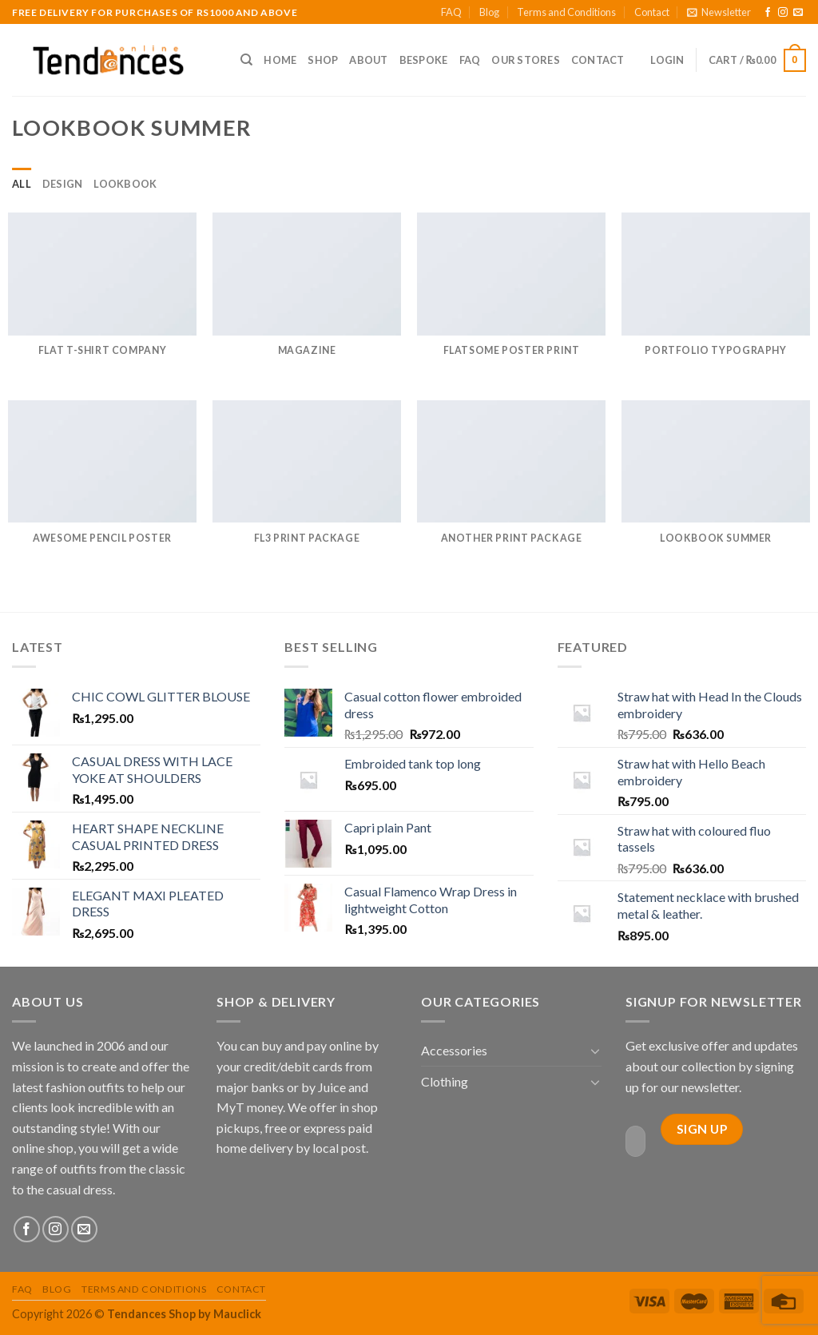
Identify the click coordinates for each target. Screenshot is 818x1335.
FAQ (451, 12)
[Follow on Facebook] (767, 12)
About (368, 60)
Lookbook (125, 183)
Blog (489, 12)
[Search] (246, 60)
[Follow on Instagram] (783, 12)
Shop (323, 60)
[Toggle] (595, 1050)
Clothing (444, 1081)
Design (62, 183)
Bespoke (423, 60)
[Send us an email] (798, 12)
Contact (651, 12)
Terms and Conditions (566, 12)
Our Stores (525, 60)
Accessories (454, 1050)
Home (280, 60)
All (21, 183)
